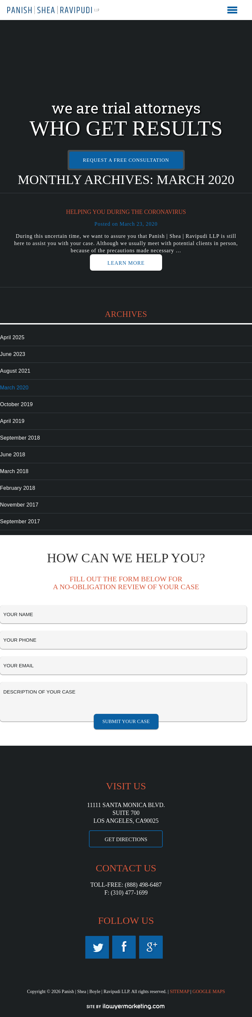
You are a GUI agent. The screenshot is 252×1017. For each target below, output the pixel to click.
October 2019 (16, 404)
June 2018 (12, 454)
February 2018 (17, 488)
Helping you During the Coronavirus (126, 212)
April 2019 (12, 421)
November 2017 (19, 505)
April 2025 (12, 337)
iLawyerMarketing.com (126, 1006)
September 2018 (20, 438)
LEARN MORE (126, 263)
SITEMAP (179, 991)
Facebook (124, 947)
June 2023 (12, 354)
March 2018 (14, 471)
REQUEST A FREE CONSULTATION (126, 160)
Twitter (97, 947)
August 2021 (15, 371)
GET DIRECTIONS (126, 839)
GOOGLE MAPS (209, 991)
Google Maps (151, 947)
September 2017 (20, 521)
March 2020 (14, 387)
